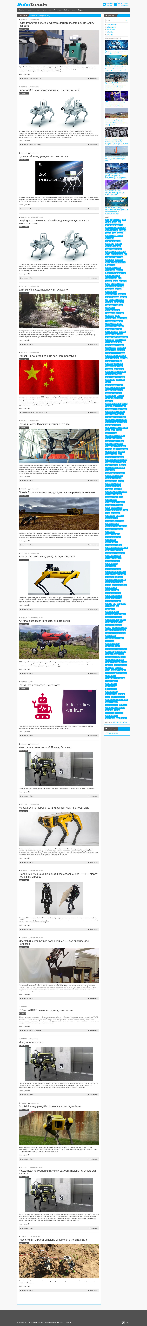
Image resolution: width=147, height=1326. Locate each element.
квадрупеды (38, 144)
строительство (119, 654)
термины (124, 662)
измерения (120, 350)
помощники (109, 505)
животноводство (111, 345)
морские (108, 433)
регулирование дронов (113, 569)
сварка (108, 617)
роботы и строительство (113, 595)
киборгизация (110, 379)
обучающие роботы (112, 462)
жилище (120, 345)
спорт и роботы (122, 649)
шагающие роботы (35, 78)
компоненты (117, 393)
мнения (118, 425)
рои (114, 603)
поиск (121, 497)
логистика (25, 78)
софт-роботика (111, 635)
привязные (119, 515)
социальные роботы (112, 643)
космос (124, 403)
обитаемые (109, 457)
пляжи (116, 489)
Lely (113, 228)
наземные (118, 438)
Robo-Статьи (111, 29)
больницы (109, 275)
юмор (118, 718)
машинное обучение (120, 419)
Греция (117, 315)
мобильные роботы (28, 412)
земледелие (121, 347)
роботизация (110, 579)
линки (113, 414)
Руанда (112, 606)
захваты (113, 347)
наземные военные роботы (114, 441)
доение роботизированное (114, 326)
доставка (122, 331)
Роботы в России (69, 10)
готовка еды (110, 315)
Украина (114, 681)
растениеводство (111, 563)
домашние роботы (112, 331)
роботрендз (109, 582)
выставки (123, 297)
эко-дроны (109, 710)
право (108, 513)
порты (108, 507)
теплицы (109, 662)
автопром (118, 244)
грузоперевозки (111, 318)
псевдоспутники (111, 550)
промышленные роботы (113, 545)
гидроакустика (118, 302)
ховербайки (109, 699)
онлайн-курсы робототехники (115, 473)
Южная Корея (110, 718)
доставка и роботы (112, 337)
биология (119, 270)
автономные (110, 244)
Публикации (23, 15)
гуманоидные (110, 321)
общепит (123, 462)
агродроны (117, 246)
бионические (117, 273)
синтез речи (110, 625)
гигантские (109, 302)
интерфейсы (118, 361)
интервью (109, 361)
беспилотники (110, 270)
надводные (109, 438)
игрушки (108, 350)
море (113, 430)
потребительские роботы (114, 510)
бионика (108, 273)
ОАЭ (119, 454)
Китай (122, 379)
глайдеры (119, 305)
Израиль (108, 353)
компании (109, 393)
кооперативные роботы (113, 403)
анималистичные (119, 252)
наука (114, 443)
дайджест (119, 321)
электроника (110, 713)
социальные (110, 641)
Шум (44, 10)
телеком (108, 659)
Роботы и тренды (123, 3)
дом (120, 329)
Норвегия (121, 451)
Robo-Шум (110, 32)
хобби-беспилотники (118, 697)
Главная (21, 10)
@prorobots (110, 3)
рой (118, 603)
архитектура (119, 257)
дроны (117, 339)
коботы (108, 382)
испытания (109, 369)
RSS (114, 722)
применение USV (111, 518)
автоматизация (118, 236)
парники (120, 481)
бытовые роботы (111, 278)
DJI (122, 225)
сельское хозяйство (112, 619)
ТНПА (108, 670)
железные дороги (115, 342)
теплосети (116, 662)
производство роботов (113, 537)
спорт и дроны (110, 649)
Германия (121, 299)
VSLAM (108, 233)
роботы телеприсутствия (114, 598)
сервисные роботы (112, 622)
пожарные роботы (112, 497)
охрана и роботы (111, 481)
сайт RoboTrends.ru (112, 611)
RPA (112, 230)
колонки (108, 387)
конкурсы (120, 395)
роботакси (118, 577)
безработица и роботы (113, 267)
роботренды (119, 582)
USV (116, 230)
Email (118, 722)
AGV (107, 220)
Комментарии (94, 78)
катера (108, 377)
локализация (110, 417)
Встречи (80, 10)
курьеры (122, 406)
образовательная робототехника (116, 459)
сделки (119, 617)
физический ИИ (111, 689)
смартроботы (110, 630)
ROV (107, 230)
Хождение (37, 1030)
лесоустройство (111, 411)
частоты (108, 702)
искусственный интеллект (114, 366)
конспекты (109, 398)
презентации (115, 513)
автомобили (110, 238)
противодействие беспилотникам (116, 547)
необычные (121, 446)
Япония (123, 718)
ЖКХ (107, 347)
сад (117, 606)
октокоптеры (110, 470)
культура (109, 406)
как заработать (111, 374)
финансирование (111, 691)
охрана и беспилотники (113, 478)
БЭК (119, 278)
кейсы (123, 377)
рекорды (108, 574)
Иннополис (115, 358)
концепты (109, 401)
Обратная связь (112, 733)
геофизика (112, 299)
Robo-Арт (110, 34)
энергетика (118, 713)
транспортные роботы (113, 673)
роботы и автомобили (119, 585)
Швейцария (123, 705)
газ (107, 299)
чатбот (115, 702)
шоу (114, 707)
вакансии (109, 281)
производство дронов (113, 534)
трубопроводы (110, 675)
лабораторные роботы (113, 409)
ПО (121, 489)
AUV (123, 220)
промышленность (111, 542)
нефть (115, 449)
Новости (29, 10)
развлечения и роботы (113, 555)
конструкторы (118, 398)
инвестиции (121, 355)
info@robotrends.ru (37, 1322)
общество (122, 465)
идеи (114, 350)
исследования (118, 369)
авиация (108, 236)
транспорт (122, 670)
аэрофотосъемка (119, 262)
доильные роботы (111, 329)
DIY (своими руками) (112, 225)
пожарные (118, 494)
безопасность (110, 265)
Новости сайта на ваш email (54, 1322)
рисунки (115, 574)
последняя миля (116, 507)
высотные (116, 297)
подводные (109, 491)
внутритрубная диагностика (115, 286)
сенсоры (123, 619)
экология (117, 710)
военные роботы (111, 294)
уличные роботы (111, 683)
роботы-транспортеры (113, 601)
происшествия (110, 539)
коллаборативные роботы (114, 385)
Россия (123, 603)
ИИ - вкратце (121, 353)
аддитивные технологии (113, 249)
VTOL (114, 233)
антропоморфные (117, 254)
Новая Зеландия (111, 451)
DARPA (114, 222)
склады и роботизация (119, 627)
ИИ (114, 353)
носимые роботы (111, 454)
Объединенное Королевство (115, 467)
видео (108, 283)
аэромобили (110, 259)
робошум (109, 603)
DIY (119, 222)
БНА (124, 273)
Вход (127, 1322)
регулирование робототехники (115, 571)
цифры (125, 699)
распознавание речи (112, 561)
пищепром (109, 489)
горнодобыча (110, 307)
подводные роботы (121, 491)
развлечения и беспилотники (115, 553)
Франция (121, 694)
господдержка (110, 313)
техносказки (110, 667)
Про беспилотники (123, 5)
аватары (120, 233)
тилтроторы (119, 667)
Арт (50, 10)
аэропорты (118, 259)
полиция (121, 502)
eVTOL (108, 228)
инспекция (123, 358)
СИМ (121, 622)
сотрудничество (120, 633)
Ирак (115, 363)
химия (108, 697)
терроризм (109, 665)
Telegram (123, 722)
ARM (119, 220)
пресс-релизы (110, 515)
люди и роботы (120, 417)
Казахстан (122, 371)
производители (117, 529)
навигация (121, 435)
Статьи (37, 10)
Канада (119, 374)
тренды (124, 673)
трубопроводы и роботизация (115, 678)
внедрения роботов (117, 283)
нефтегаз (109, 449)
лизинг (108, 414)
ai (111, 220)
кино (117, 379)
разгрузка (109, 558)
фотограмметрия (111, 694)
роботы (108, 585)
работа (120, 550)
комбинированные (118, 387)
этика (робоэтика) (111, 715)
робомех (122, 574)
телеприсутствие (118, 659)
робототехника (120, 579)
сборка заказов (120, 614)
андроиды (109, 252)
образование (119, 457)
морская (119, 430)
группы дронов (122, 318)
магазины (109, 419)
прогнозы (124, 526)
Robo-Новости (111, 27)
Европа (123, 339)
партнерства (110, 483)
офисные (120, 475)
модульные (123, 427)
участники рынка (111, 686)
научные (119, 443)
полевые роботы (111, 499)
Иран (120, 363)
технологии (123, 665)
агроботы (109, 246)
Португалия (118, 505)
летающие (121, 411)
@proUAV (109, 5)
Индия (108, 358)
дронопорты (110, 339)
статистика (109, 654)
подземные (109, 494)
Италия (115, 371)
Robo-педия (57, 10)
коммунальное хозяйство (114, 390)
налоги (108, 443)
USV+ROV (122, 230)
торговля (114, 670)
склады (108, 627)
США (118, 657)
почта (125, 510)
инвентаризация (111, 355)
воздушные (121, 294)
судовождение (110, 657)
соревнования (120, 630)
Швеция (108, 707)
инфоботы (109, 363)
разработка (117, 558)
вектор (115, 281)
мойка (108, 430)
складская (118, 625)
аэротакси (109, 262)
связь (113, 617)
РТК (107, 606)
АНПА (108, 254)
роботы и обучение (112, 590)
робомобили (110, 577)
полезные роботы (111, 502)
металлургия (110, 425)
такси (123, 657)
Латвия (124, 409)
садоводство (110, 609)
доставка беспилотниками (114, 334)
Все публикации (112, 24)
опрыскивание (110, 475)
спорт (117, 646)
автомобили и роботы (113, 241)
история (108, 371)
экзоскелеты (121, 707)
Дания (108, 323)
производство (110, 531)
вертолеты (122, 281)
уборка (108, 681)
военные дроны (111, 291)
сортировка (109, 633)
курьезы (115, 406)
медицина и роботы (120, 422)
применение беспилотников (115, 521)
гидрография (110, 305)
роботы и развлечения (113, 593)
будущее (116, 275)
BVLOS (108, 222)
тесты (116, 665)
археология (109, 257)
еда (107, 342)
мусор (115, 433)
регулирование (111, 566)
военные (118, 289)
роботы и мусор (111, 587)
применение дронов (112, 523)
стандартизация (120, 651)
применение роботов (112, 526)
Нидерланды (123, 449)
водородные (110, 289)
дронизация (123, 337)
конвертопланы (111, 395)
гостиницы (119, 313)
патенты (118, 483)
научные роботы (111, 446)
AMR (114, 220)
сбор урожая (110, 614)
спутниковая (110, 651)
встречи (108, 297)
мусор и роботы (111, 435)
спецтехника (110, 646)
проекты (108, 529)
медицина (109, 422)
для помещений (117, 323)
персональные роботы (113, 486)
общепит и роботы (112, 465)
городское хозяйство (112, 310)
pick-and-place (120, 228)
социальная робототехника (114, 638)
